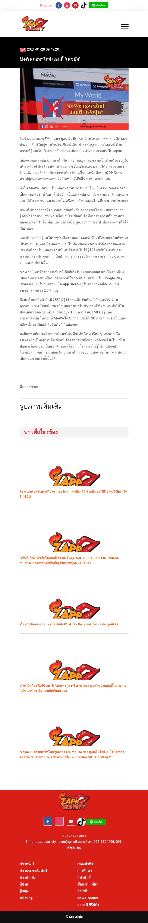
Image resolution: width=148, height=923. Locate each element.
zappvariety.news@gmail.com (61, 842)
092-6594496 (104, 842)
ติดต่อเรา (47, 6)
